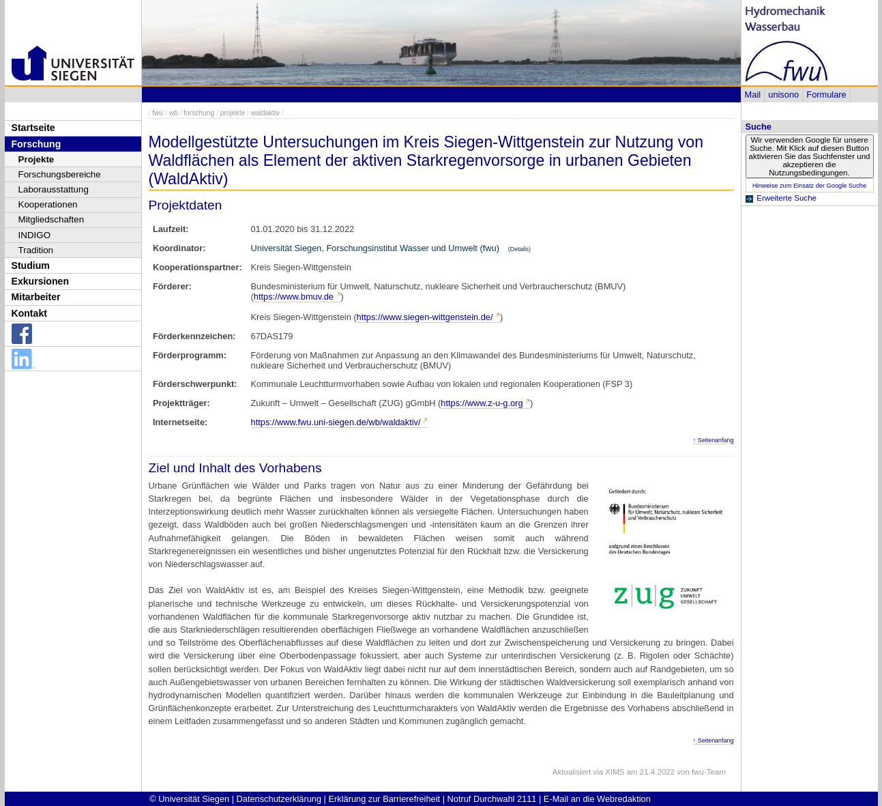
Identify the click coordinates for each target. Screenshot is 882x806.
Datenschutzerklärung (279, 799)
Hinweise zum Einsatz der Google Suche (809, 185)
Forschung (36, 144)
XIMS (614, 772)
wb (173, 113)
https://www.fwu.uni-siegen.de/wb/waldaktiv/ (336, 422)
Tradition (36, 250)
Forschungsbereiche (59, 174)
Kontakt (29, 313)
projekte (232, 113)
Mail (753, 94)
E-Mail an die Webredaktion (597, 799)
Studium (31, 265)
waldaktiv (265, 113)
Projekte (36, 159)
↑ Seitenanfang (713, 440)
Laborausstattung (53, 189)
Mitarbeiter (36, 296)
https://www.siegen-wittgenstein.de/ (425, 317)
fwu (157, 113)
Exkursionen (41, 281)
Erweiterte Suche (786, 198)
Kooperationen (48, 204)
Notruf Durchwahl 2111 (492, 799)
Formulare (826, 94)
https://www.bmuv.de (294, 296)
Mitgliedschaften (51, 219)
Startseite (33, 127)
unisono (783, 94)
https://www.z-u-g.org (482, 403)
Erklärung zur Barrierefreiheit (385, 799)
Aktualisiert (572, 772)
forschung (198, 113)
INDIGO (34, 235)
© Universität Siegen (189, 799)
